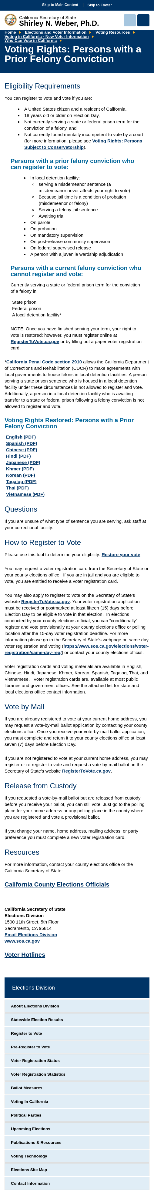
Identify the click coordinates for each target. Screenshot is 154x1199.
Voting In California (29, 1101)
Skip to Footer (100, 5)
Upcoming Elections (30, 1129)
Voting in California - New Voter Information (47, 36)
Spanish (21, 443)
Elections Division (33, 988)
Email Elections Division (31, 934)
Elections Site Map (29, 1169)
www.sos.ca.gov (22, 941)
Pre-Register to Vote (30, 1047)
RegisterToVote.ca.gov (35, 341)
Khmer (20, 468)
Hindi (18, 456)
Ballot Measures (26, 1088)
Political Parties (26, 1115)
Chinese (21, 449)
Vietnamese (25, 494)
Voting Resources (112, 32)
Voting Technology (29, 1156)
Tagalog (21, 481)
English (21, 436)
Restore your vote (121, 554)
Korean (20, 475)
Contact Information (30, 1183)
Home (10, 32)
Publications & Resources (36, 1142)
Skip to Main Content (60, 5)
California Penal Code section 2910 (44, 361)
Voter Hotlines (25, 954)
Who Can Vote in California (31, 40)
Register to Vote (26, 1033)
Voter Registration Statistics (38, 1074)
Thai (17, 487)
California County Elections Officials (57, 884)
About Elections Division (35, 1006)
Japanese (23, 462)
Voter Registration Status (35, 1060)
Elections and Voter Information (55, 32)
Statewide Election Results (37, 1019)
